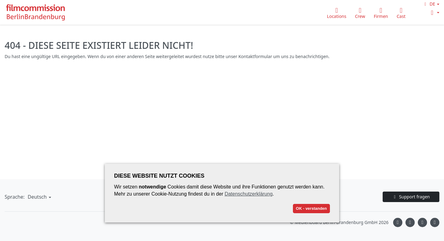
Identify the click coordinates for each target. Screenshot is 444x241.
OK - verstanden (311, 208)
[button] (431, 4)
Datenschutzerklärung (248, 194)
